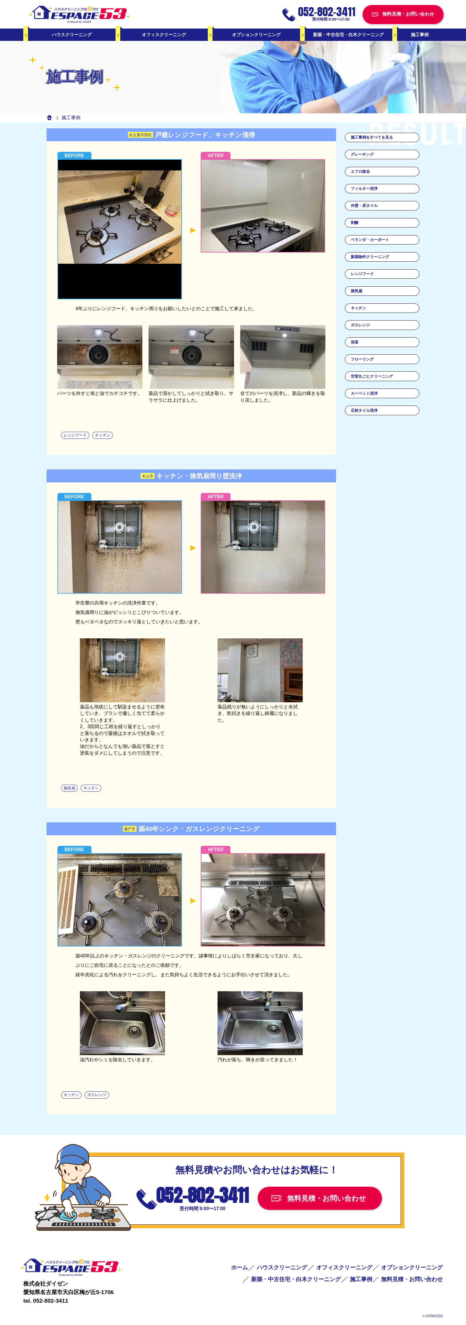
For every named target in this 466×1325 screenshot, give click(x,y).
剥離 (354, 222)
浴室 (354, 342)
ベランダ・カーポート (370, 240)
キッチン (358, 308)
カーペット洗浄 (364, 393)
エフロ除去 (360, 171)
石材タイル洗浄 (364, 410)
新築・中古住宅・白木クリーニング (348, 34)
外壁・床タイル (364, 205)
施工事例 (420, 34)
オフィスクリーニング (164, 34)
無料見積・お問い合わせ (412, 1279)
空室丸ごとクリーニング (372, 376)
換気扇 (356, 291)
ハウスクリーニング (72, 34)
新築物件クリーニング (370, 257)
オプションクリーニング (256, 34)
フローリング (362, 359)
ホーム (239, 1267)
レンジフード (362, 274)
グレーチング (362, 154)
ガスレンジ (360, 325)
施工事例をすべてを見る (372, 137)
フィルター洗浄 (364, 188)
